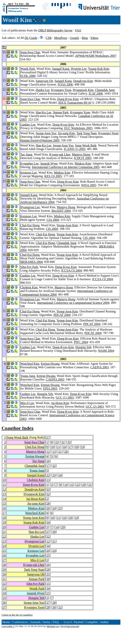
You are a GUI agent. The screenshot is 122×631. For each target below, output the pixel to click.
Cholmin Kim (28, 287)
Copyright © (8, 626)
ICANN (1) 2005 (74, 149)
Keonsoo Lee (28, 172)
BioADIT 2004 (61, 210)
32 (54, 465)
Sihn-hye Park (29, 267)
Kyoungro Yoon (61, 90)
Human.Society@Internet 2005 (39, 140)
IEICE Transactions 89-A (74, 102)
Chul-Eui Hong (29, 225)
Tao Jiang (26, 154)
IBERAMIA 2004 (31, 261)
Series (46, 622)
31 (63, 442)
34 (60, 475)
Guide (33, 38)
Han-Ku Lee (43, 112)
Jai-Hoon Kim (60, 403)
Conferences (20, 622)
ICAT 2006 (96, 93)
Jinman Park (61, 112)
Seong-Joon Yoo (46, 133)
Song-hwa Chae (30, 52)
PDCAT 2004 (62, 315)
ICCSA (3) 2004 (71, 270)
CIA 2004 (53, 219)
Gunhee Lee (28, 124)
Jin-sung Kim (66, 133)
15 (71, 484)
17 (70, 447)
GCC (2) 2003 (95, 406)
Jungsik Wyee (49, 163)
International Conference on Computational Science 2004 (73, 302)
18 (76, 447)
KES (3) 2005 (53, 176)
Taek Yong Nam (86, 133)
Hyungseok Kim (83, 90)
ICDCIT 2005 (82, 158)
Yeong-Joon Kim (67, 225)
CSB (48, 38)
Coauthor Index (18, 428)
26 (66, 451)
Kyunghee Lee (29, 163)
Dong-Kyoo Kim (68, 99)
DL (27, 38)
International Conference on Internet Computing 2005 (66, 167)
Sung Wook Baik (86, 145)
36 (4, 602)
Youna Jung (27, 376)
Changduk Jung (105, 90)
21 (60, 451)
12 (48, 451)
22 (48, 475)
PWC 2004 (81, 342)
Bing (85, 38)
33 (54, 475)
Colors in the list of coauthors (17, 614)
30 (54, 531)
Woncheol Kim (29, 363)
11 (58, 447)
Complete (92, 622)
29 (83, 484)
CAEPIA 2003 (99, 367)
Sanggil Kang (60, 68)
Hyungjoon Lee (30, 207)
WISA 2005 (88, 185)
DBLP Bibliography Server (55, 30)
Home (6, 622)
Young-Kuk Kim (98, 68)
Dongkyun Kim (83, 81)
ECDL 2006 (27, 75)
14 (65, 484)
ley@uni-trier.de (69, 626)
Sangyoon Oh (44, 81)
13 (54, 451)
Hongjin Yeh (83, 347)
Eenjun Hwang (50, 363)
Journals (35, 622)
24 (54, 508)
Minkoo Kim (83, 163)
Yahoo (94, 38)
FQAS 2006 (65, 84)
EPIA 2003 (50, 388)
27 (48, 437)
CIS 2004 (52, 228)
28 (48, 503)
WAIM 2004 (106, 350)
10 (52, 447)
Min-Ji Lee (27, 403)
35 (68, 442)
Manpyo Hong (81, 154)
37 (4, 607)
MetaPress (60, 38)
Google (74, 38)
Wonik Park (27, 68)
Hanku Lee (43, 90)
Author (104, 622)
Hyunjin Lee (78, 68)
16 (64, 447)
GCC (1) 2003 (65, 397)
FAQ (78, 30)
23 (56, 442)
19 (82, 447)
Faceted (78, 622)
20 (48, 508)
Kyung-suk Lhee (59, 154)
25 (60, 508)
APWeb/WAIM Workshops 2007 (95, 55)
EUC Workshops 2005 (78, 128)
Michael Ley (53, 626)
